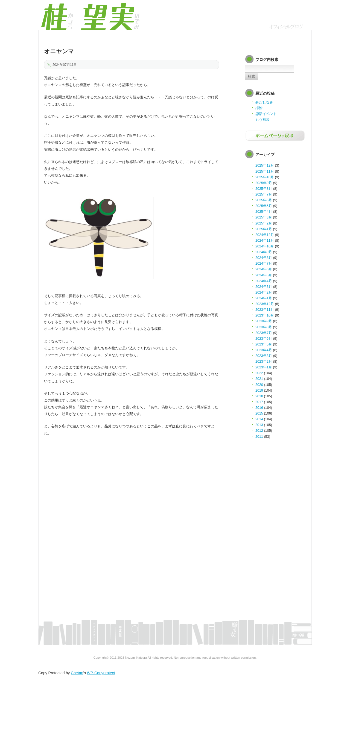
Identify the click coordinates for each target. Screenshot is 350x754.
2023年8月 (263, 327)
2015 (259, 413)
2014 (259, 419)
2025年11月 (264, 171)
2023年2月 (263, 361)
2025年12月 (264, 165)
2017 (259, 402)
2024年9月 (263, 252)
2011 (259, 437)
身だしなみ (264, 102)
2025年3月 (263, 217)
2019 (259, 390)
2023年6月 (263, 339)
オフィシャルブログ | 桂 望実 (90, 15)
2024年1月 (263, 298)
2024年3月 (263, 287)
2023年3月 (263, 356)
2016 (259, 408)
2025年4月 (263, 212)
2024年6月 (263, 269)
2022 (259, 373)
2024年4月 (263, 281)
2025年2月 (263, 223)
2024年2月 (263, 292)
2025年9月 (263, 183)
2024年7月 (263, 263)
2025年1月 (263, 229)
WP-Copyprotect (101, 673)
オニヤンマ (59, 51)
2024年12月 (264, 235)
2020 (259, 385)
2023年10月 (264, 315)
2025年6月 (263, 200)
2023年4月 (263, 350)
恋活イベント (266, 114)
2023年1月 (263, 367)
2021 (259, 379)
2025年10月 (264, 177)
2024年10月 (264, 246)
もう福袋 (262, 120)
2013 (259, 425)
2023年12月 (264, 304)
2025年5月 (263, 206)
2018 (259, 396)
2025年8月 (263, 189)
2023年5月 (263, 344)
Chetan (77, 673)
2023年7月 (263, 333)
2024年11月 (264, 241)
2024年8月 (263, 258)
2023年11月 (264, 310)
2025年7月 (263, 194)
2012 (259, 431)
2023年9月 (263, 321)
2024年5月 (263, 275)
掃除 (258, 108)
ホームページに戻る (275, 135)
